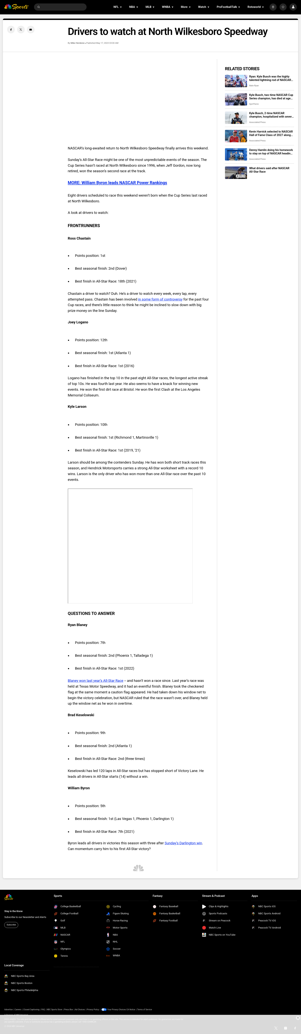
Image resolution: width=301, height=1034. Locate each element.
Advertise (8, 1009)
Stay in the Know (13, 911)
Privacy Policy (93, 1009)
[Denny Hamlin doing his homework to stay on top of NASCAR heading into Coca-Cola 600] (236, 154)
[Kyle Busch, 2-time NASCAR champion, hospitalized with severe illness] (236, 117)
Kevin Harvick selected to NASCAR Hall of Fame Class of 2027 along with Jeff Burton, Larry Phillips (271, 133)
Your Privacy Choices (116, 1009)
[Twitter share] (21, 29)
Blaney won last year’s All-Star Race (95, 681)
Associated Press (257, 122)
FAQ (43, 1009)
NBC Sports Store (54, 1009)
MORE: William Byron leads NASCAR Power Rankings (117, 182)
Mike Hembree (77, 43)
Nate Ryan (254, 85)
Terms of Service (144, 1009)
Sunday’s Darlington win (183, 843)
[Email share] (31, 29)
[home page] (16, 7)
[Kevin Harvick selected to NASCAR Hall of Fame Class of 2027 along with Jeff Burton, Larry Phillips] (236, 136)
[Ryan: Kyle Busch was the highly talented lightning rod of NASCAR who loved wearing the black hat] (236, 81)
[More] (273, 7)
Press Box (68, 1009)
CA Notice (130, 1009)
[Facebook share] (11, 29)
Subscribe (11, 925)
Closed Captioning (31, 1009)
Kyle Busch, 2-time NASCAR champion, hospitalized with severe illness (271, 114)
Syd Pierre (254, 104)
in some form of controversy (160, 299)
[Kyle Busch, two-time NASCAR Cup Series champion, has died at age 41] (236, 99)
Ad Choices (80, 1009)
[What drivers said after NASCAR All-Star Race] (236, 172)
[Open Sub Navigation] (121, 7)
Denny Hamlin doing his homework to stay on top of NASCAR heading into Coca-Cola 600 (271, 151)
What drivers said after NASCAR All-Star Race (269, 169)
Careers (18, 1009)
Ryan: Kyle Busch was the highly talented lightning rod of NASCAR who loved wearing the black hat (270, 78)
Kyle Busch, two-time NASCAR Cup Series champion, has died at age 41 (271, 96)
